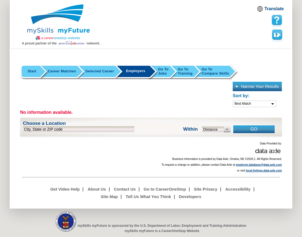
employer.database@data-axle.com (259, 164)
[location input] (78, 129)
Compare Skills (215, 71)
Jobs (163, 71)
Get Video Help (65, 189)
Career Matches (62, 71)
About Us (97, 189)
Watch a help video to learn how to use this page (277, 35)
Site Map (109, 196)
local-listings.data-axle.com (264, 170)
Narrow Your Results (257, 86)
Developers (190, 196)
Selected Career (99, 71)
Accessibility (238, 189)
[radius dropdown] (216, 129)
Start (32, 71)
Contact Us (125, 189)
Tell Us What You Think (148, 196)
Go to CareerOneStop (165, 189)
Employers (135, 71)
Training (185, 71)
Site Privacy (205, 189)
